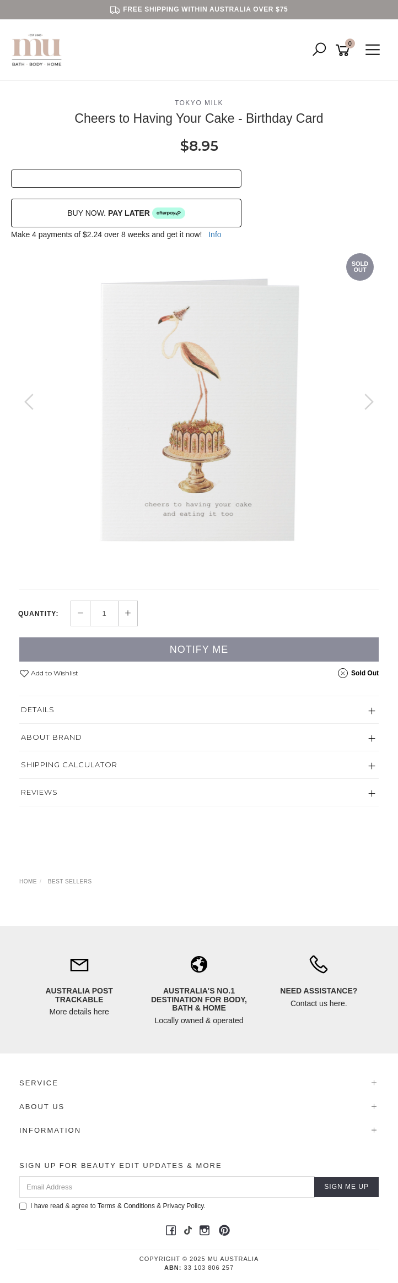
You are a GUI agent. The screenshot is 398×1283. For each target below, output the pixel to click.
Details (38, 709)
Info (214, 234)
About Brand (51, 737)
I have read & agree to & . (112, 1206)
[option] (199, 413)
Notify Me (199, 649)
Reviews (39, 792)
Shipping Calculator (69, 764)
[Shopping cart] (345, 50)
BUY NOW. (126, 213)
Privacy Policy (183, 1206)
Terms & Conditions (126, 1206)
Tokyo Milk (199, 103)
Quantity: (38, 613)
